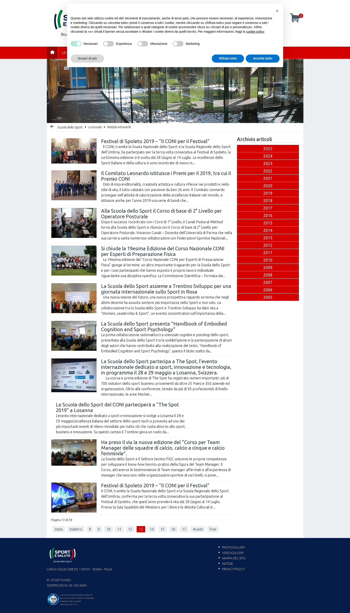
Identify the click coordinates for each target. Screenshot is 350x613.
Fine (213, 529)
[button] (277, 10)
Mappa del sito (234, 558)
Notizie (227, 563)
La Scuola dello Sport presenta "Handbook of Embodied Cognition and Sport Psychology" (164, 326)
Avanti (198, 529)
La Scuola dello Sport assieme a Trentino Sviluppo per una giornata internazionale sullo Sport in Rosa (166, 288)
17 (184, 529)
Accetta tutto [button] (262, 58)
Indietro (76, 529)
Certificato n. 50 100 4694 (66, 585)
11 (119, 529)
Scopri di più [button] (87, 58)
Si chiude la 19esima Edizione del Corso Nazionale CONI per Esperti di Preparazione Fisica (162, 251)
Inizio (59, 529)
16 (173, 529)
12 (130, 529)
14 (152, 529)
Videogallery (233, 553)
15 (162, 529)
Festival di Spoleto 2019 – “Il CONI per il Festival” (155, 141)
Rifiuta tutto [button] (228, 58)
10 (108, 529)
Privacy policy (233, 569)
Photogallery (233, 547)
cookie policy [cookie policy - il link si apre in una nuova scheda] (255, 31)
